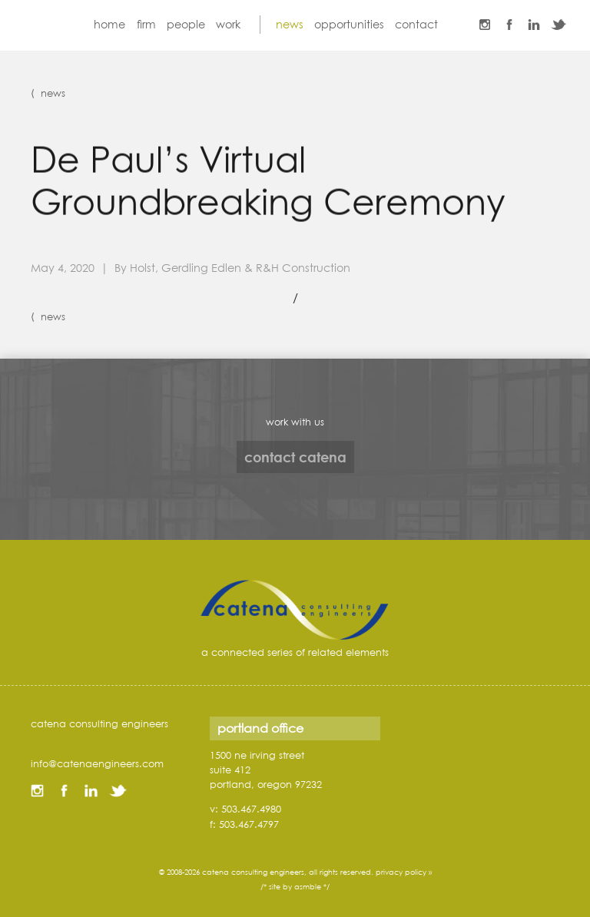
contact (416, 24)
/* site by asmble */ (295, 887)
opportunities (349, 24)
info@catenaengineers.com (97, 763)
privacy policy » (404, 872)
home (109, 24)
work (228, 24)
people (186, 24)
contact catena (295, 457)
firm (146, 24)
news (289, 24)
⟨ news (48, 93)
